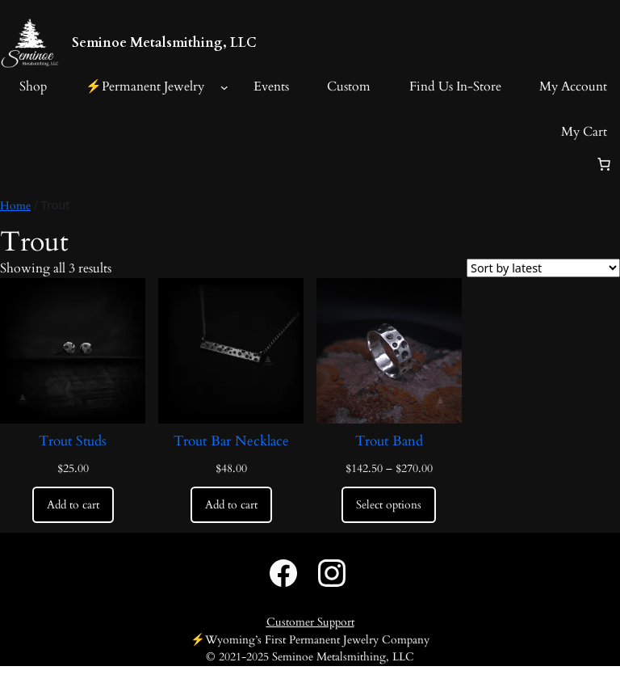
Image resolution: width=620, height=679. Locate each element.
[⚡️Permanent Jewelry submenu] (224, 87)
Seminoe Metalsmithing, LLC (164, 43)
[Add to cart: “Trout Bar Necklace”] (231, 505)
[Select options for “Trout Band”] (388, 505)
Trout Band (389, 441)
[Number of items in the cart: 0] (604, 164)
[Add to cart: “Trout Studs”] (73, 505)
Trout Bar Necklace (231, 441)
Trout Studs (73, 441)
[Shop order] (543, 268)
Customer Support (310, 622)
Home (15, 205)
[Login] (12, 164)
